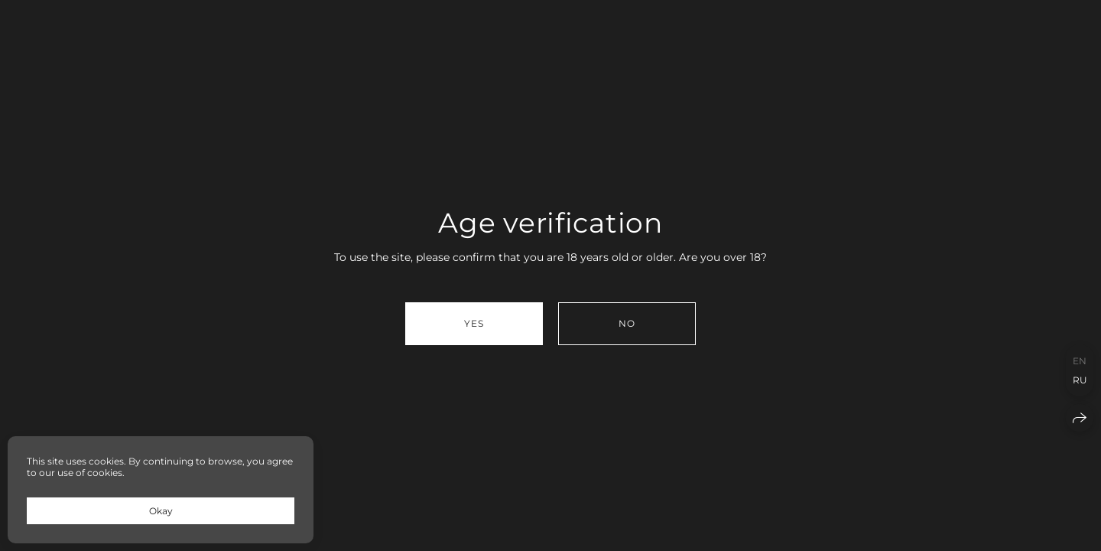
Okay (161, 511)
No (627, 323)
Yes (474, 323)
